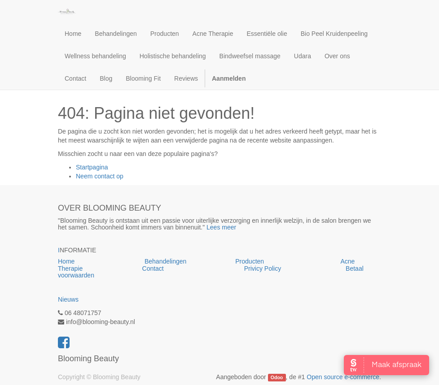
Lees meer (221, 227)
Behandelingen (190, 261)
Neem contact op (99, 176)
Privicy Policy (263, 268)
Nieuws (68, 299)
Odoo (277, 377)
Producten (287, 261)
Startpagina (92, 167)
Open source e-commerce (343, 377)
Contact (153, 268)
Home (101, 261)
